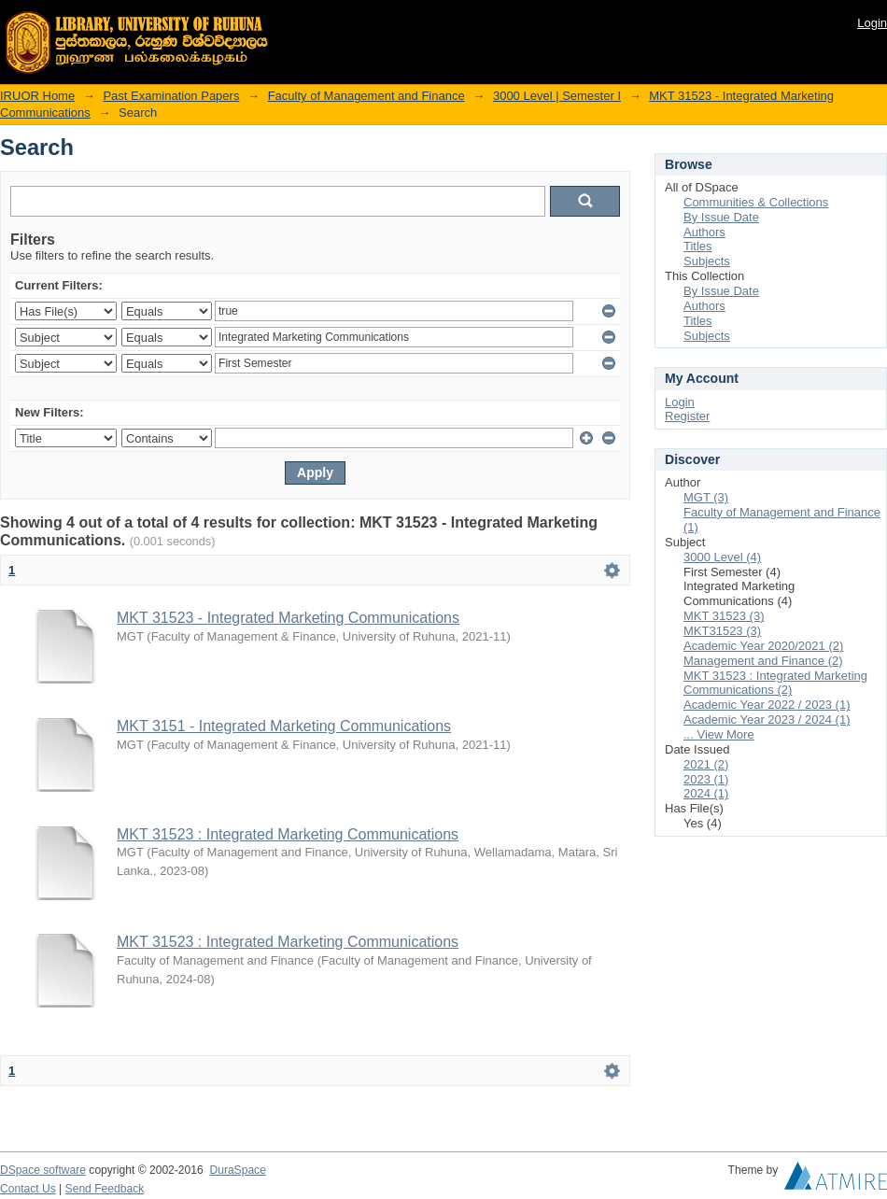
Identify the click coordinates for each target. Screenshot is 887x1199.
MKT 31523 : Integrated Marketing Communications (287, 834)
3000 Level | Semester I (557, 96)
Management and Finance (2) (763, 661)
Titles (697, 246)
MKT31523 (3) (722, 631)
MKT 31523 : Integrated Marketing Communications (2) (775, 683)
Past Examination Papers (171, 96)
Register (687, 416)
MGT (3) (705, 497)
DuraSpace (237, 1170)
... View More (718, 734)
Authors (704, 232)
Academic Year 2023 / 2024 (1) (767, 719)
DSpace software (43, 1170)
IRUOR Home (37, 96)
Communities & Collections (755, 202)
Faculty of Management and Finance (366, 96)
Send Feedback (105, 1188)
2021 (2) (705, 764)
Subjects (706, 261)
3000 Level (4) (722, 557)
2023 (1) (705, 779)
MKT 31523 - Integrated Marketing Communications (288, 618)
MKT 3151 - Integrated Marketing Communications (284, 726)
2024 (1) (705, 793)
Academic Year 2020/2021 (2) (763, 646)
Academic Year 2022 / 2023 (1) (767, 705)
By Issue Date (721, 217)
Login (872, 23)
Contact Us (28, 1188)
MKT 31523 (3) (723, 616)
